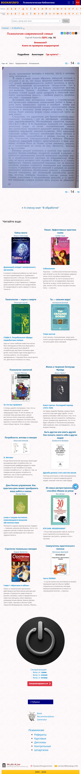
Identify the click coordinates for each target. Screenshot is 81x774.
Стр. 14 (4, 63)
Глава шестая (49, 334)
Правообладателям (42, 766)
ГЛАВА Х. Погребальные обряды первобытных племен (18, 338)
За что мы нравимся (13, 404)
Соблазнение (49, 268)
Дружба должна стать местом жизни (59, 472)
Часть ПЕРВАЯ (49, 578)
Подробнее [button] (23, 54)
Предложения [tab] (21, 63)
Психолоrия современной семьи (30, 34)
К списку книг (41, 207)
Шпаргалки (41, 750)
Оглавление (34, 63)
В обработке (17, 28)
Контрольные (42, 746)
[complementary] (15, 765)
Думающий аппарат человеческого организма (20, 268)
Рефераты (40, 734)
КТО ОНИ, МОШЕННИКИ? (54, 528)
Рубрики (35, 701)
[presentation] (4, 63)
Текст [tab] (11, 63)
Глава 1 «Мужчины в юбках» (16, 585)
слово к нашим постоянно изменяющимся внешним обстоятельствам (15, 520)
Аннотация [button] (37, 54)
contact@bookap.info (68, 766)
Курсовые (40, 738)
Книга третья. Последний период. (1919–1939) (58, 406)
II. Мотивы (8, 457)
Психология (36, 730)
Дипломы (40, 742)
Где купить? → (53, 54)
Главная (5, 28)
